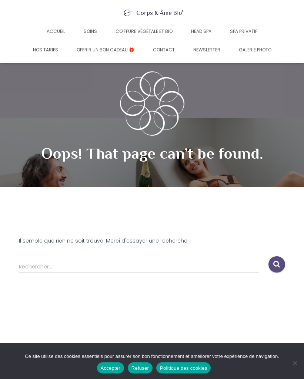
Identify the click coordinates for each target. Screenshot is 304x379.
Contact (164, 50)
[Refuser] (294, 363)
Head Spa (201, 31)
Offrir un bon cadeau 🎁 (105, 50)
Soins (90, 31)
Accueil (56, 31)
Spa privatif (243, 31)
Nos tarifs (45, 50)
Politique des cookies (183, 368)
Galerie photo (255, 50)
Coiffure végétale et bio (144, 31)
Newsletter (206, 50)
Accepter (110, 368)
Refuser (140, 368)
